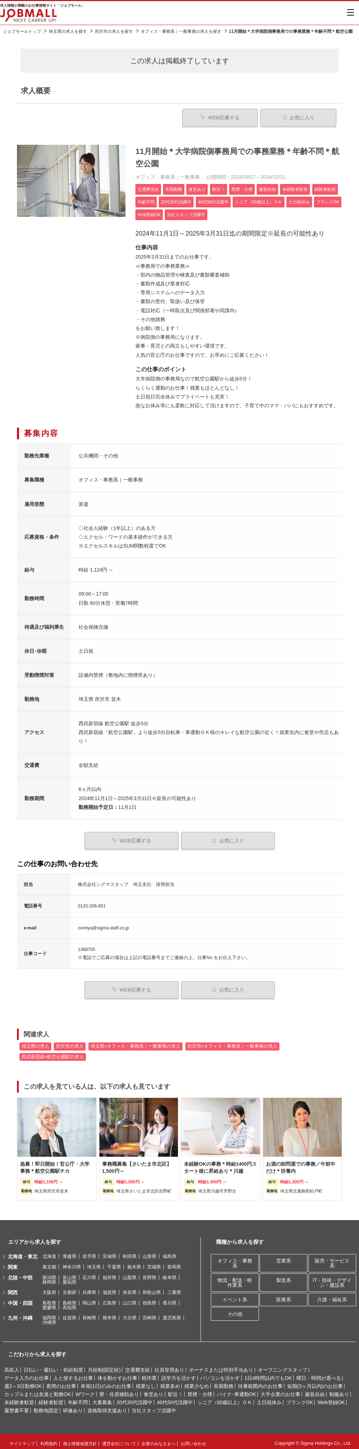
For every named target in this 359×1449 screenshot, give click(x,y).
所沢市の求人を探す (114, 31)
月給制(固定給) (104, 1366)
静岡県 (49, 1278)
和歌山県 (152, 1289)
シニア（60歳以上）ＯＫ (225, 1399)
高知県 (69, 1304)
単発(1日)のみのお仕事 (106, 1382)
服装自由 (315, 1391)
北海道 (49, 1252)
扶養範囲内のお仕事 (260, 1382)
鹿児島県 (172, 1314)
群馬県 (174, 1263)
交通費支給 (137, 1366)
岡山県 (89, 1299)
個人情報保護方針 (80, 1440)
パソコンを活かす (220, 1374)
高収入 (11, 1366)
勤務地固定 (46, 1407)
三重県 (174, 1289)
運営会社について (119, 1440)
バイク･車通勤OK (236, 1391)
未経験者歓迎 (19, 1399)
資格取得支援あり (107, 1407)
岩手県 (89, 1252)
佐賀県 (69, 1314)
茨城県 (154, 1263)
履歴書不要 (16, 1407)
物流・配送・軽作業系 (235, 1279)
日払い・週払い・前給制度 (53, 1366)
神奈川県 (72, 1263)
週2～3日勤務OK (23, 1382)
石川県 (89, 1274)
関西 (13, 1289)
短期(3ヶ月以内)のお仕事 (315, 1382)
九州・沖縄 (20, 1314)
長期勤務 (223, 1382)
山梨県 (130, 1274)
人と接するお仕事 (73, 1374)
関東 (13, 1263)
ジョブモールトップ (22, 31)
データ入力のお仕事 (26, 1374)
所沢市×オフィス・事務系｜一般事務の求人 (232, 1043)
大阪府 (49, 1289)
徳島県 (149, 1299)
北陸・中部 (20, 1274)
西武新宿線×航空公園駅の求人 (53, 1053)
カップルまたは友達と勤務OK (37, 1391)
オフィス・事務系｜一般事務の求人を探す (181, 31)
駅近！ (175, 1391)
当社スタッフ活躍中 (154, 1407)
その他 (234, 1310)
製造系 (283, 1276)
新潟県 (49, 1274)
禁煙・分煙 (199, 1391)
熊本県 (109, 1314)
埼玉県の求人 (35, 1043)
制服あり (339, 1391)
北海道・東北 (22, 1253)
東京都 (49, 1263)
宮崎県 (149, 1314)
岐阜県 (169, 1274)
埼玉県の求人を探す (68, 31)
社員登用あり (169, 1366)
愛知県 (69, 1278)
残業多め (170, 1382)
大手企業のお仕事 (280, 1391)
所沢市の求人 (69, 1043)
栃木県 (134, 1263)
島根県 (69, 1299)
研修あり (73, 1407)
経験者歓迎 (51, 1399)
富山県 (69, 1274)
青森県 (69, 1252)
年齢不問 (78, 1399)
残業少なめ (196, 1382)
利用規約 (48, 1440)
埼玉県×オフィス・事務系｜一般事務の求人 (135, 1043)
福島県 (169, 1252)
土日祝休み (269, 1399)
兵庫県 (89, 1289)
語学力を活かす (178, 1374)
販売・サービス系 (332, 1260)
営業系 (283, 1257)
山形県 (149, 1252)
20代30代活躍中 (134, 1399)
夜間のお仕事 (61, 1382)
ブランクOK (299, 1399)
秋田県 (130, 1252)
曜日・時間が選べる (318, 1374)
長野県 (149, 1274)
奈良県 (130, 1289)
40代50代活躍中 (175, 1399)
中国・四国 (20, 1299)
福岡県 (49, 1314)
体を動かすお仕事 (117, 1374)
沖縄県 (49, 1319)
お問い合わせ (193, 1440)
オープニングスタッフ (282, 1366)
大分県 (130, 1314)
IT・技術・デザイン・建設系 (332, 1279)
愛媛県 (49, 1304)
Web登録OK (331, 1399)
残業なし (146, 1382)
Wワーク (85, 1391)
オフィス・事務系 (235, 1260)
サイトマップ (22, 1440)
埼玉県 (94, 1263)
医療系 (283, 1296)
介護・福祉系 (332, 1296)
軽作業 (149, 1374)
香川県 (169, 1299)
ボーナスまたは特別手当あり (221, 1366)
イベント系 (234, 1296)
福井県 (109, 1274)
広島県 (109, 1299)
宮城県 (109, 1252)
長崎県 (89, 1314)
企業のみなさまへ (158, 1440)
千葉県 (114, 1263)
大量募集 (102, 1399)
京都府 (69, 1289)
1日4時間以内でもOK (268, 1374)
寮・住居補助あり (119, 1391)
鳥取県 (49, 1299)
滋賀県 (109, 1289)
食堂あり (153, 1391)
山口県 (130, 1299)
